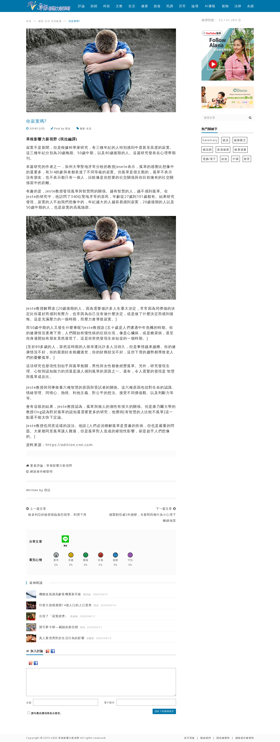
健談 (225, 140)
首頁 (28, 21)
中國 (235, 159)
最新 (41, 21)
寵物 (225, 6)
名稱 (28, 702)
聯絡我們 (205, 738)
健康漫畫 (240, 149)
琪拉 (67, 128)
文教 (119, 6)
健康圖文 (240, 140)
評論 (81, 6)
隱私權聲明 (223, 738)
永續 (250, 6)
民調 (169, 6)
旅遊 (157, 6)
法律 (237, 6)
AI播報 (210, 6)
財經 (94, 6)
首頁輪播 (56, 21)
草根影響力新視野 (59, 465)
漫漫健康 (223, 149)
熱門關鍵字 (209, 129)
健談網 (207, 149)
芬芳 (182, 6)
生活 (131, 6)
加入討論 (34, 651)
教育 (247, 159)
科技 (106, 6)
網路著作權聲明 (41, 471)
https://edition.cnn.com (69, 444)
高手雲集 (189, 738)
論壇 (195, 6)
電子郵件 (109, 702)
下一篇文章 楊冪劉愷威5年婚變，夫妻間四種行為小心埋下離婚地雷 (141, 514)
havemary (210, 140)
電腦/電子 (209, 159)
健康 (144, 6)
